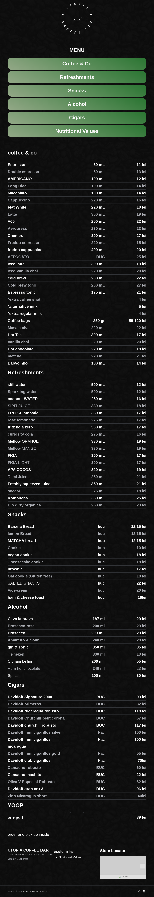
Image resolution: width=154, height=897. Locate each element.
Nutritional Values (70, 857)
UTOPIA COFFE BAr (31, 891)
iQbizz (44, 891)
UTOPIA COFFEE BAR (28, 850)
